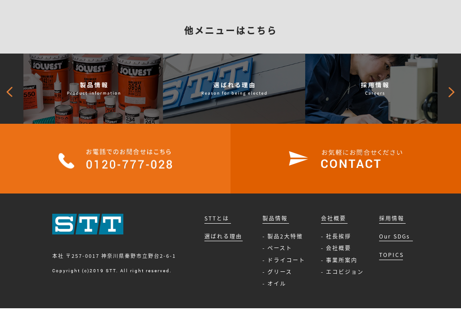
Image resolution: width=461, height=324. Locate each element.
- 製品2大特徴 (282, 236)
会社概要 (333, 218)
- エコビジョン (342, 271)
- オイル (274, 283)
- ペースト (277, 248)
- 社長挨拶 (336, 236)
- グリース (277, 271)
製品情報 (275, 218)
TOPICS (391, 254)
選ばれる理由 (223, 236)
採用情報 (391, 218)
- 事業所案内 (339, 260)
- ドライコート (283, 260)
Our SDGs (394, 236)
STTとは (216, 218)
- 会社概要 (336, 248)
